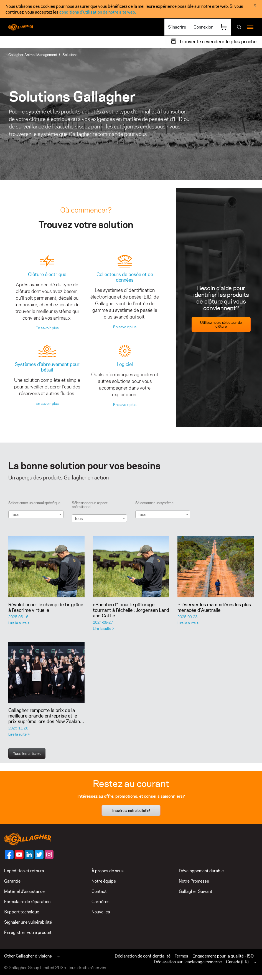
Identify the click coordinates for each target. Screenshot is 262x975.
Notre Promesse (194, 881)
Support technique (21, 912)
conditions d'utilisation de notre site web (97, 12)
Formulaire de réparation (27, 902)
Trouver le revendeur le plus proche (217, 41)
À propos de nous (107, 871)
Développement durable (201, 871)
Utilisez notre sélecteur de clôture (221, 324)
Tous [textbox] (15, 514)
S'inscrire (177, 27)
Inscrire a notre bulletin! (131, 810)
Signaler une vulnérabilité (28, 922)
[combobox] (35, 514)
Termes (181, 956)
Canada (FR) (237, 962)
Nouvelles (100, 912)
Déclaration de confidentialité (143, 956)
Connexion (203, 27)
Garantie (12, 881)
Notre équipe (103, 881)
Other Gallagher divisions (28, 956)
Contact (99, 891)
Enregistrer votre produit (28, 932)
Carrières (100, 902)
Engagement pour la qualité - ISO (223, 956)
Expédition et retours (24, 871)
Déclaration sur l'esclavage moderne (188, 962)
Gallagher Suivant (195, 891)
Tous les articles (27, 753)
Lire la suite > (19, 622)
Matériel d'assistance (24, 891)
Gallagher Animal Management (32, 54)
